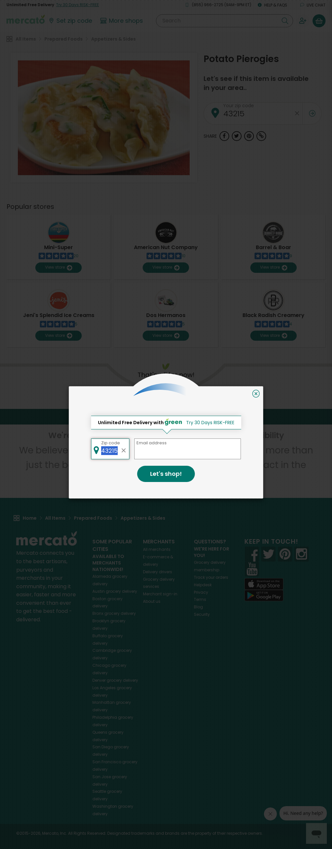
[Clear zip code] (124, 448)
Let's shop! (166, 474)
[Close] (256, 394)
